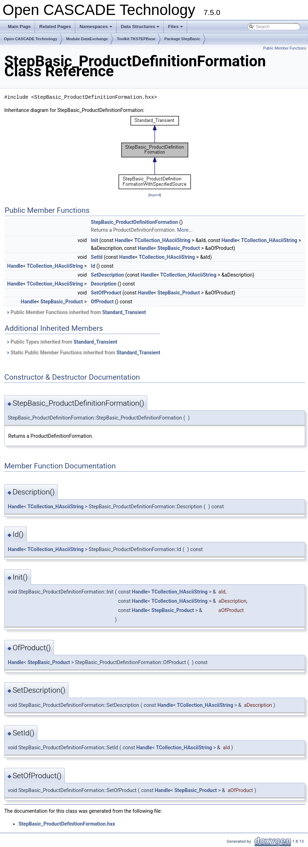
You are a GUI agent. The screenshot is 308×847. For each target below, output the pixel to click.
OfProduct (102, 301)
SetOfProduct (106, 293)
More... (184, 230)
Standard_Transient (124, 312)
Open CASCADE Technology (30, 39)
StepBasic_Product (179, 248)
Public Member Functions (284, 48)
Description (104, 284)
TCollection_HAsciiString (162, 240)
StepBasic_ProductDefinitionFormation (134, 222)
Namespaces (96, 28)
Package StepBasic (182, 39)
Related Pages (55, 26)
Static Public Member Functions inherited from (83, 352)
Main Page (19, 26)
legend (154, 195)
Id (93, 266)
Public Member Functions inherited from (76, 312)
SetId (97, 257)
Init (94, 240)
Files (176, 28)
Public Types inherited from (61, 342)
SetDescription (107, 275)
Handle (122, 240)
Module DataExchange (87, 39)
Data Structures (141, 28)
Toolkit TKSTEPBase (136, 39)
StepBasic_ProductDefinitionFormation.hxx (67, 824)
